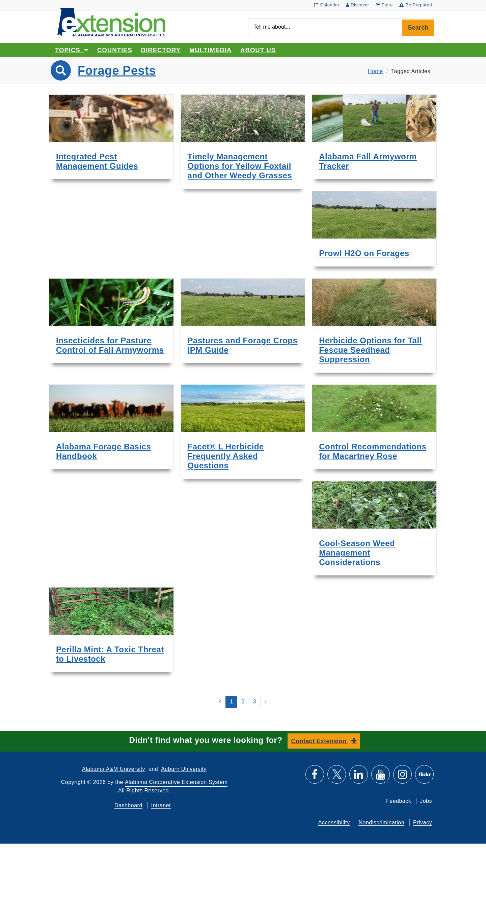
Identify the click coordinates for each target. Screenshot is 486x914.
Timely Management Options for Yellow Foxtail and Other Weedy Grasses (240, 166)
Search (418, 27)
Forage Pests (117, 70)
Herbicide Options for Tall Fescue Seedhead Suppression (370, 350)
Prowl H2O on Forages (364, 253)
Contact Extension (319, 741)
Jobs (426, 801)
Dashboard (128, 805)
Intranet (161, 805)
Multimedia (210, 50)
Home (375, 71)
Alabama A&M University (113, 769)
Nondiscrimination (381, 822)
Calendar (326, 4)
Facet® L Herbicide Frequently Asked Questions (226, 456)
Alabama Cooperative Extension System (176, 782)
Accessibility (334, 822)
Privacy (422, 822)
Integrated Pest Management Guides (97, 161)
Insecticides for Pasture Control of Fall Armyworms (110, 345)
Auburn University (184, 769)
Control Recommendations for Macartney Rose (372, 451)
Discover (357, 4)
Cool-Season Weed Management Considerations (357, 553)
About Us (258, 50)
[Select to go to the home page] (111, 22)
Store (384, 4)
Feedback (398, 801)
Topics (71, 50)
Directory (161, 50)
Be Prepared (415, 4)
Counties (114, 50)
